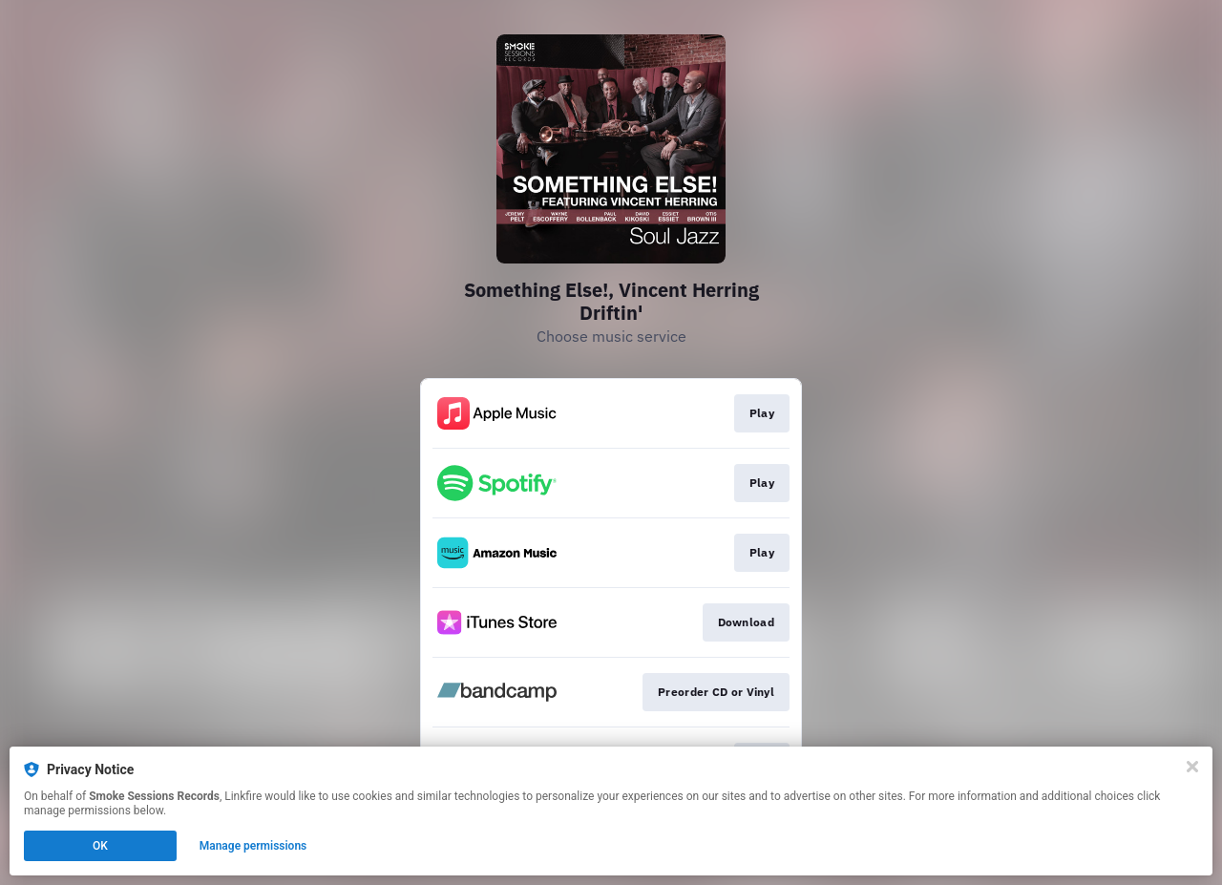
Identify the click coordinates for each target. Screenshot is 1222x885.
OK (100, 846)
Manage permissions (253, 846)
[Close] (1192, 766)
